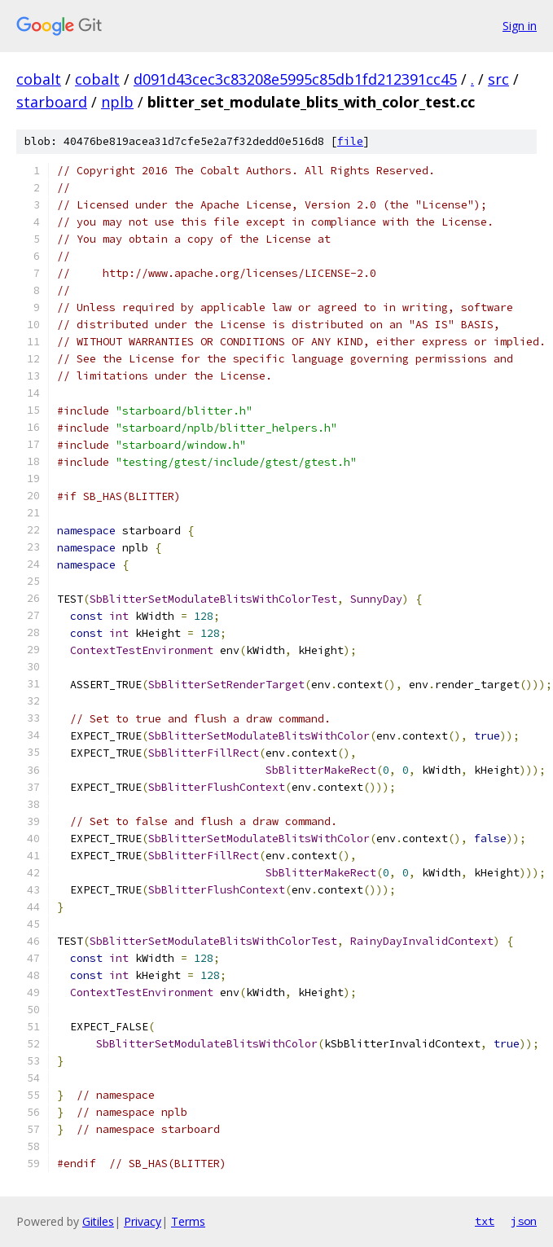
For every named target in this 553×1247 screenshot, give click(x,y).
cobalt (38, 79)
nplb (117, 102)
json (524, 1221)
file (350, 141)
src (498, 79)
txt (484, 1221)
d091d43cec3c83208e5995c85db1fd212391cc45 (295, 79)
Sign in (520, 25)
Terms (188, 1221)
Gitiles (98, 1221)
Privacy (142, 1221)
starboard (51, 102)
